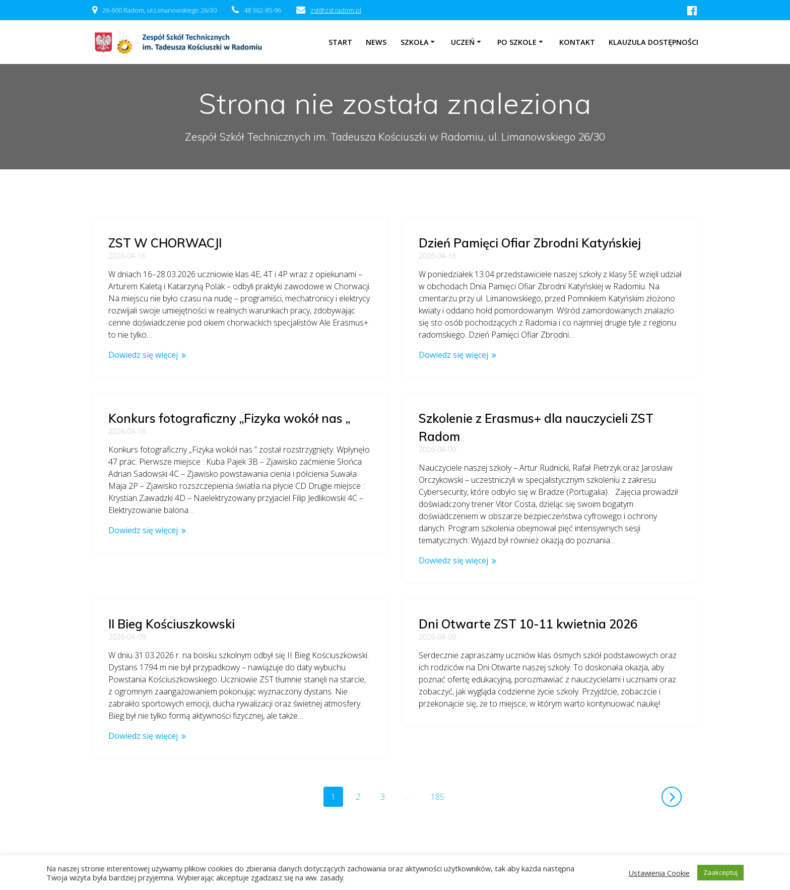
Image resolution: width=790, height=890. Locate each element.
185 (441, 766)
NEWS (376, 42)
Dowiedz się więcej (143, 354)
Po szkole (517, 42)
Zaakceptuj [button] (720, 872)
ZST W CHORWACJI (165, 242)
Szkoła (415, 42)
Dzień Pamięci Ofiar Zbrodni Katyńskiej (530, 242)
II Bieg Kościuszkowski (171, 593)
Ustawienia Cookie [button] (659, 872)
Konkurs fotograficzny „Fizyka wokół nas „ (229, 418)
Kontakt (577, 42)
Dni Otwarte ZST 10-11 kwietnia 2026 (528, 623)
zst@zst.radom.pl (335, 10)
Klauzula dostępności (653, 42)
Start (340, 42)
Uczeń (463, 42)
